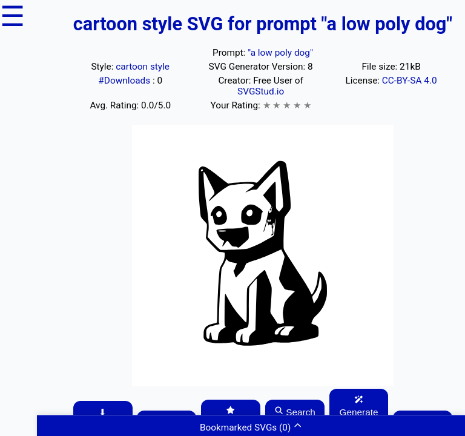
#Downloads (125, 80)
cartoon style (143, 66)
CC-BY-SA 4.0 (409, 80)
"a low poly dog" (280, 52)
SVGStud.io (260, 91)
